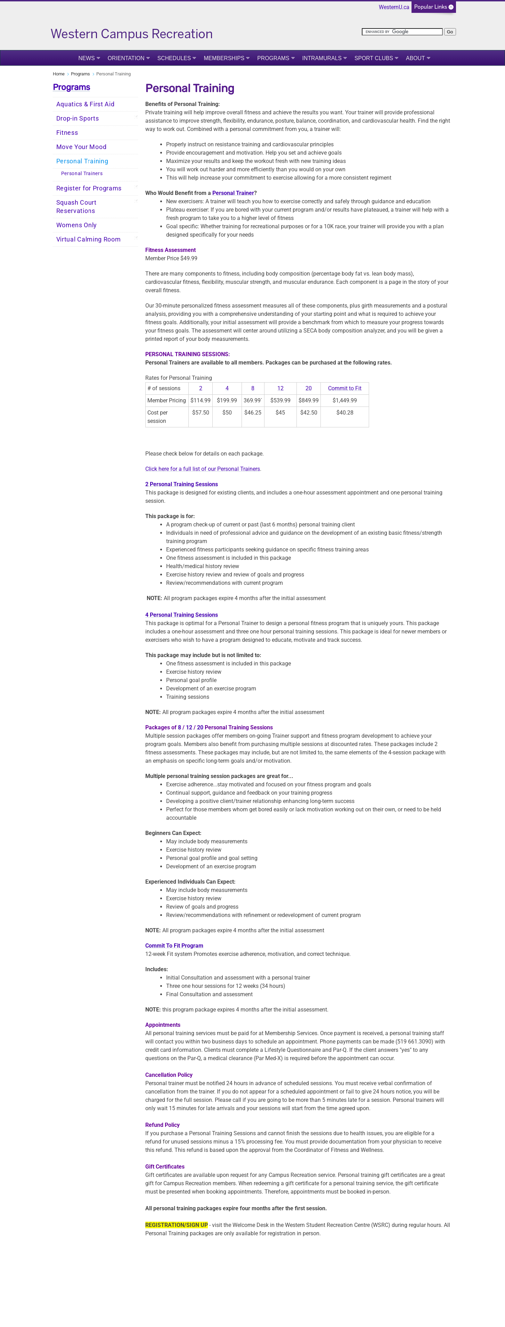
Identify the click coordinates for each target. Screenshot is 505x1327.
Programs (273, 58)
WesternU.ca (394, 7)
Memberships (224, 58)
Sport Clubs (374, 58)
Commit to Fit (344, 388)
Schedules (174, 58)
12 (280, 388)
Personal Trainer (233, 193)
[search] (402, 31)
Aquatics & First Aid (85, 104)
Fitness (67, 132)
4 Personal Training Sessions (181, 615)
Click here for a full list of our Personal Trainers (202, 469)
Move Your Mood (81, 147)
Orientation (126, 58)
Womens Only (76, 225)
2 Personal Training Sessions (181, 484)
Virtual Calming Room (88, 239)
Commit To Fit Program (174, 945)
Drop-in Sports (77, 118)
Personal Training (82, 161)
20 (309, 388)
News (86, 58)
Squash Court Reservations (76, 206)
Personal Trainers (82, 174)
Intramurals (322, 58)
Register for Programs (89, 188)
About (415, 58)
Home (59, 73)
